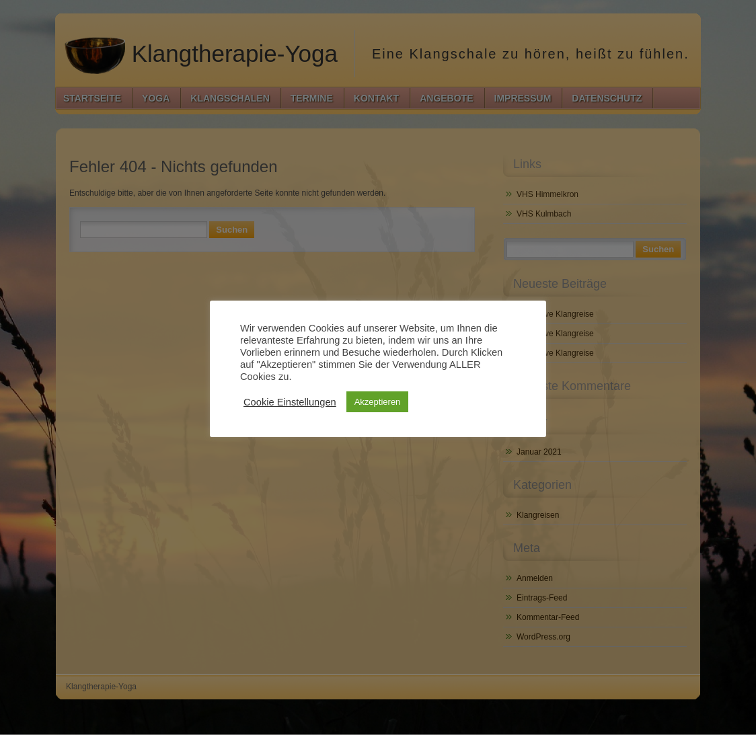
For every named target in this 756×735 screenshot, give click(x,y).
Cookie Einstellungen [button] (289, 402)
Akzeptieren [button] (377, 402)
